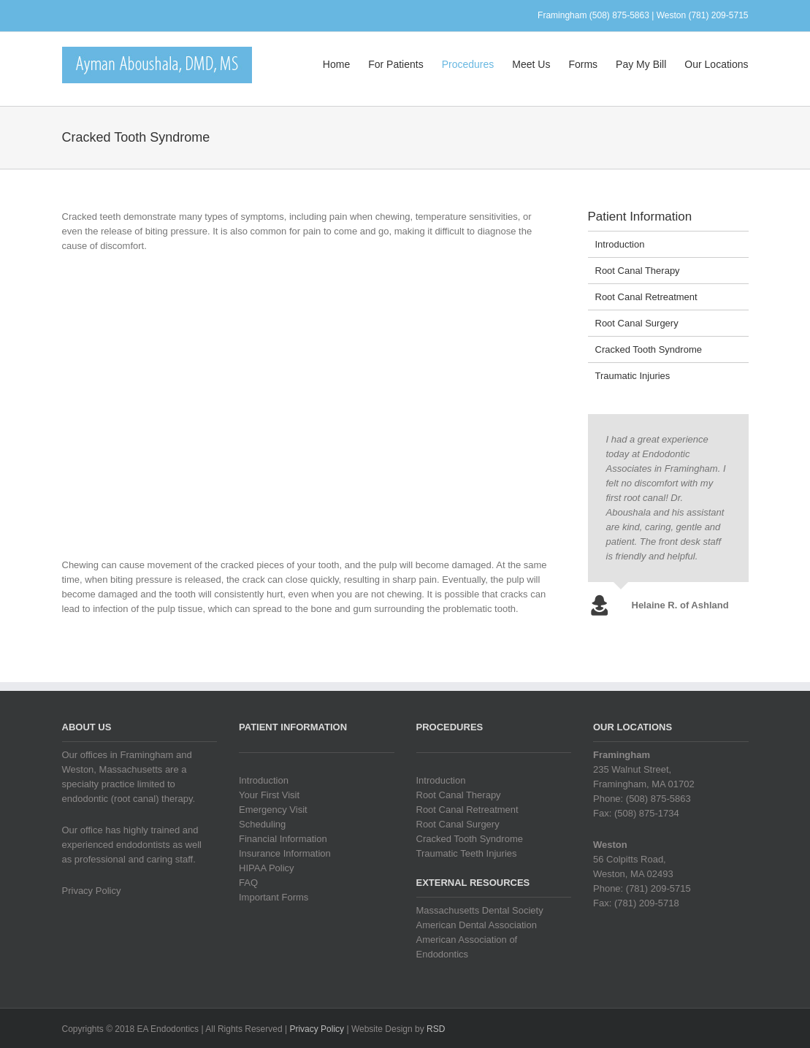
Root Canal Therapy (637, 270)
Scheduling (262, 824)
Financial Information (283, 838)
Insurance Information (285, 853)
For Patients (395, 64)
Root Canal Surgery (637, 323)
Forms (582, 64)
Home (336, 64)
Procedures (468, 64)
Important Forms (273, 897)
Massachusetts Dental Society (479, 910)
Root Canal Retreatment (646, 296)
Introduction (620, 244)
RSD (436, 1029)
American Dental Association (476, 924)
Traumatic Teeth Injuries (466, 853)
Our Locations (716, 64)
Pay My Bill (641, 64)
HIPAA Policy (266, 868)
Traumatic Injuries (632, 375)
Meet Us (531, 64)
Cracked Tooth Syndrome (648, 349)
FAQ (248, 882)
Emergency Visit (273, 809)
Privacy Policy (91, 890)
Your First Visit (269, 794)
